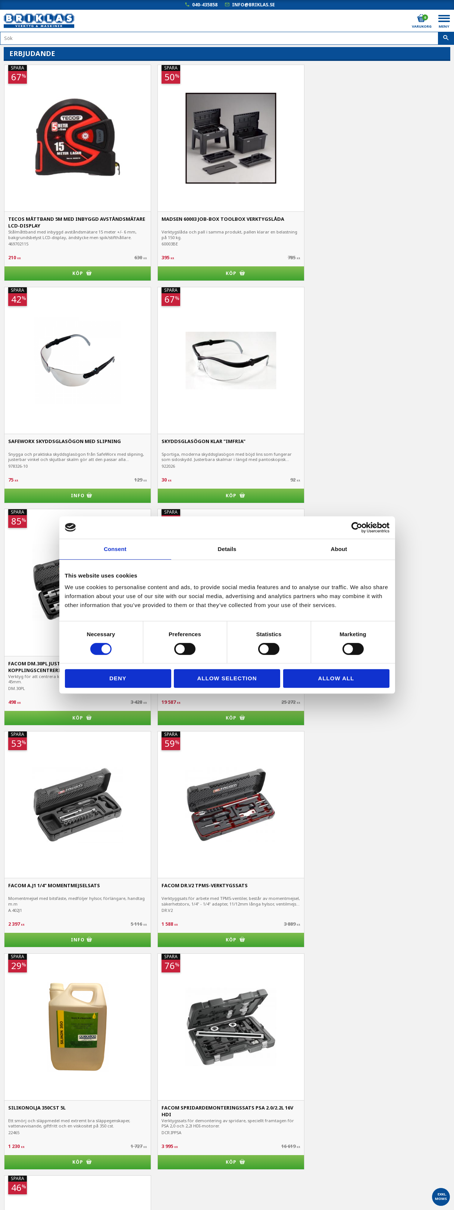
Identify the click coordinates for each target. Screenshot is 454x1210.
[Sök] (446, 38)
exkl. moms (441, 1196)
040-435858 (204, 4)
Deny (117, 678)
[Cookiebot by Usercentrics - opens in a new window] (356, 527)
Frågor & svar (20, 1174)
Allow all (336, 678)
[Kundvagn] (421, 18)
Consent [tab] (115, 549)
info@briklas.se (253, 4)
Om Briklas (17, 1184)
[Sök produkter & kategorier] (227, 38)
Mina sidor (16, 1122)
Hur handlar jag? (23, 1163)
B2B (9, 1153)
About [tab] (339, 549)
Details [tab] (227, 549)
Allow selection (227, 678)
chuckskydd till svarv (36, 633)
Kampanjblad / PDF (27, 1195)
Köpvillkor (15, 1132)
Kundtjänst (17, 1142)
